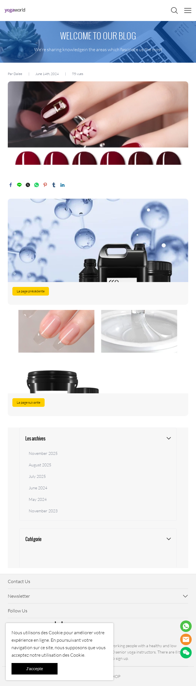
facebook (11, 185)
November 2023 (43, 510)
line (19, 185)
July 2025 (37, 476)
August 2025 (40, 464)
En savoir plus (98, 252)
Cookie (56, 632)
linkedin (62, 185)
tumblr (54, 185)
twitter (28, 185)
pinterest (45, 185)
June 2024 (38, 487)
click (98, 42)
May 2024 (38, 499)
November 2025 (43, 453)
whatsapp (36, 185)
